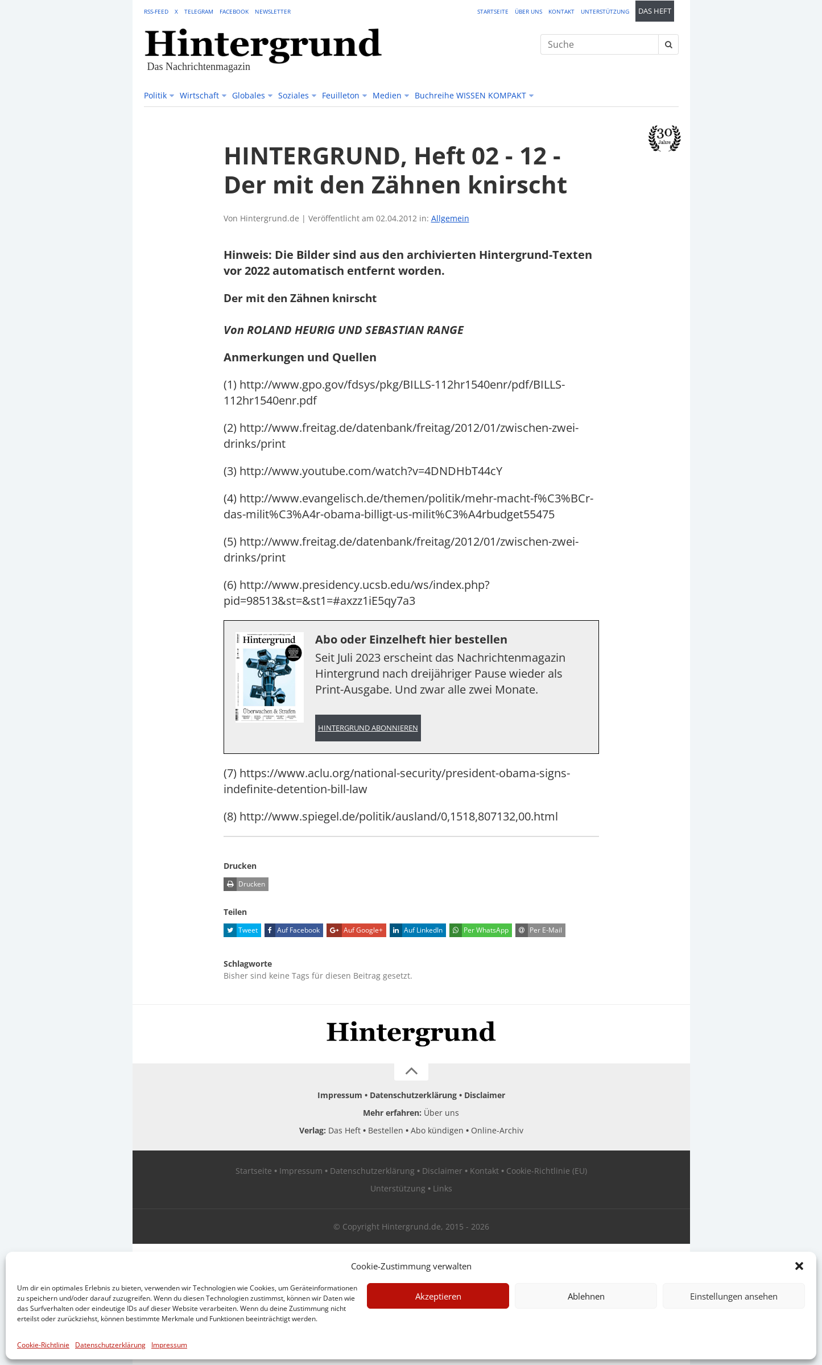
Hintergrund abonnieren (368, 728)
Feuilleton (341, 95)
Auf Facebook (292, 931)
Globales (248, 95)
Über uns (528, 11)
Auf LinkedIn (416, 931)
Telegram (198, 11)
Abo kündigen (437, 1130)
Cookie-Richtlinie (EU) (546, 1171)
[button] (799, 1266)
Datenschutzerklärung (110, 1345)
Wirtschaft (199, 95)
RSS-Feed (156, 11)
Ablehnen (586, 1296)
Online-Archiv (497, 1130)
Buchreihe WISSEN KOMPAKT (470, 95)
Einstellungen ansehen (734, 1296)
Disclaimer (484, 1095)
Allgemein (450, 218)
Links (442, 1188)
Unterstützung (605, 11)
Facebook (234, 11)
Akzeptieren (438, 1296)
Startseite (493, 11)
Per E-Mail (538, 931)
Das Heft (654, 11)
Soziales (293, 95)
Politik (155, 95)
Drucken (244, 885)
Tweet (241, 931)
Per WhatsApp (479, 931)
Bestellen (385, 1130)
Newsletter (273, 11)
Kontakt (561, 11)
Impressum (169, 1345)
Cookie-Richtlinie (43, 1345)
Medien (387, 95)
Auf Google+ (355, 931)
